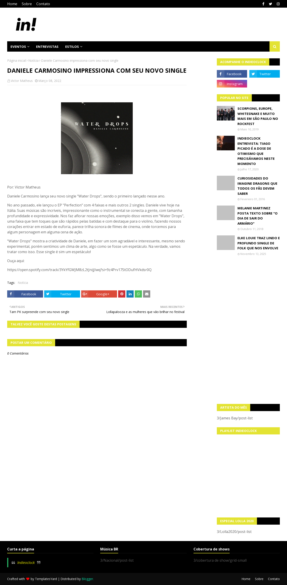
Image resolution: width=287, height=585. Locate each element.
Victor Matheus (22, 81)
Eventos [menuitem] (18, 46)
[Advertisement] (248, 330)
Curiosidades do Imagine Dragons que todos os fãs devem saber (257, 186)
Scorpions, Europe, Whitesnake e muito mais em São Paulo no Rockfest (257, 116)
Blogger (87, 579)
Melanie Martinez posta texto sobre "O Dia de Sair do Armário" (257, 216)
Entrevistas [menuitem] (47, 46)
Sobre (27, 3)
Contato (43, 3)
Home (12, 3)
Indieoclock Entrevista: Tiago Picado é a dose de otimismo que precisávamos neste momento (256, 151)
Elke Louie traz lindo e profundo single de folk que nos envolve (258, 243)
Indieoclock (26, 562)
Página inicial (16, 60)
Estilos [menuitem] (72, 46)
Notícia (33, 60)
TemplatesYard (46, 579)
